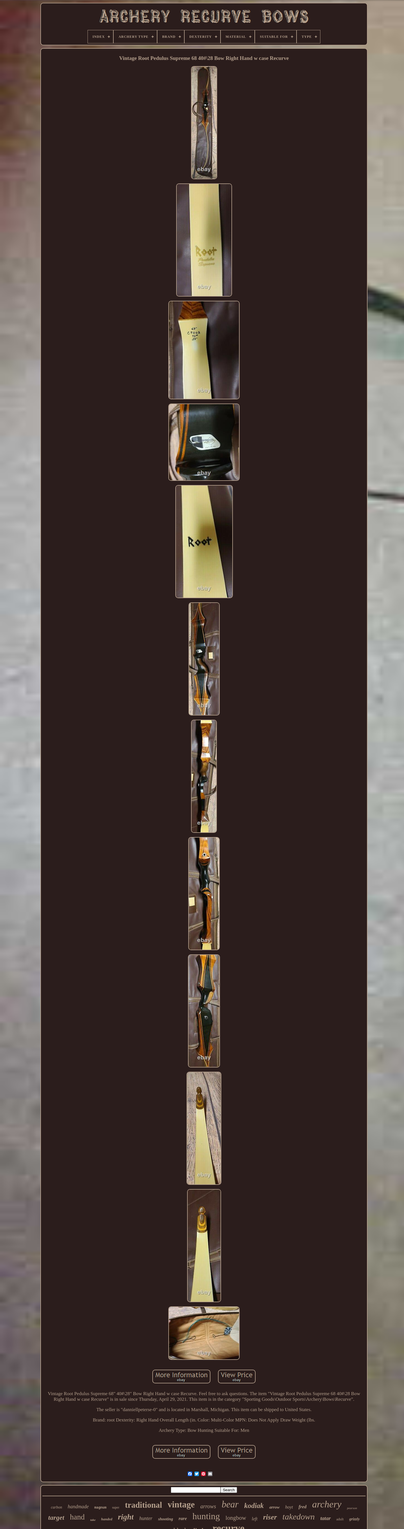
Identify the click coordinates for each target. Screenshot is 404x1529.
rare (183, 1518)
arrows (208, 1506)
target (56, 1517)
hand (77, 1517)
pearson (352, 1508)
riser (270, 1517)
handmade (78, 1506)
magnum (100, 1508)
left (254, 1518)
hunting (206, 1516)
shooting (165, 1519)
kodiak (253, 1505)
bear (230, 1504)
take (93, 1519)
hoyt (289, 1507)
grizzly (354, 1519)
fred (302, 1506)
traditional (143, 1504)
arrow (274, 1507)
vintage (181, 1504)
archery (326, 1504)
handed (107, 1519)
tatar (325, 1518)
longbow (236, 1517)
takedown (299, 1516)
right (126, 1516)
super (115, 1507)
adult (340, 1519)
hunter (145, 1518)
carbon (56, 1507)
